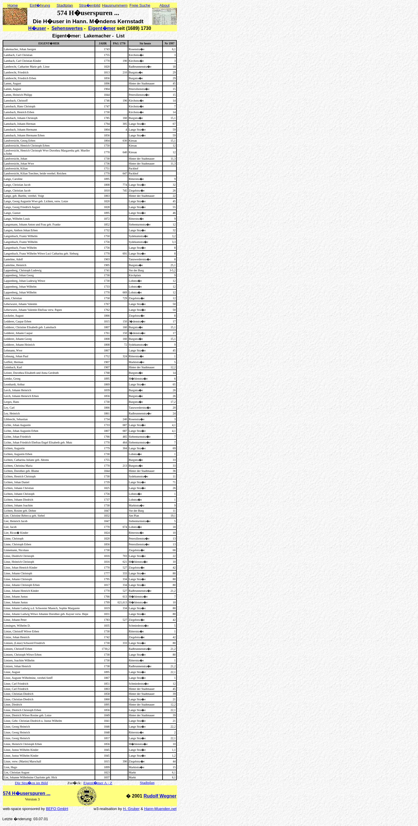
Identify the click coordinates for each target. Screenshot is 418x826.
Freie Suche (139, 5)
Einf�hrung (40, 5)
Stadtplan (65, 5)
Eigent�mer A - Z (97, 783)
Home (13, 5)
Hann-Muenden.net (160, 809)
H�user (37, 28)
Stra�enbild (89, 5)
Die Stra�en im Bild (31, 783)
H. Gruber (131, 809)
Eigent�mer (102, 28)
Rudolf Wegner (160, 795)
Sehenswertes (67, 28)
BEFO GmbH (57, 809)
